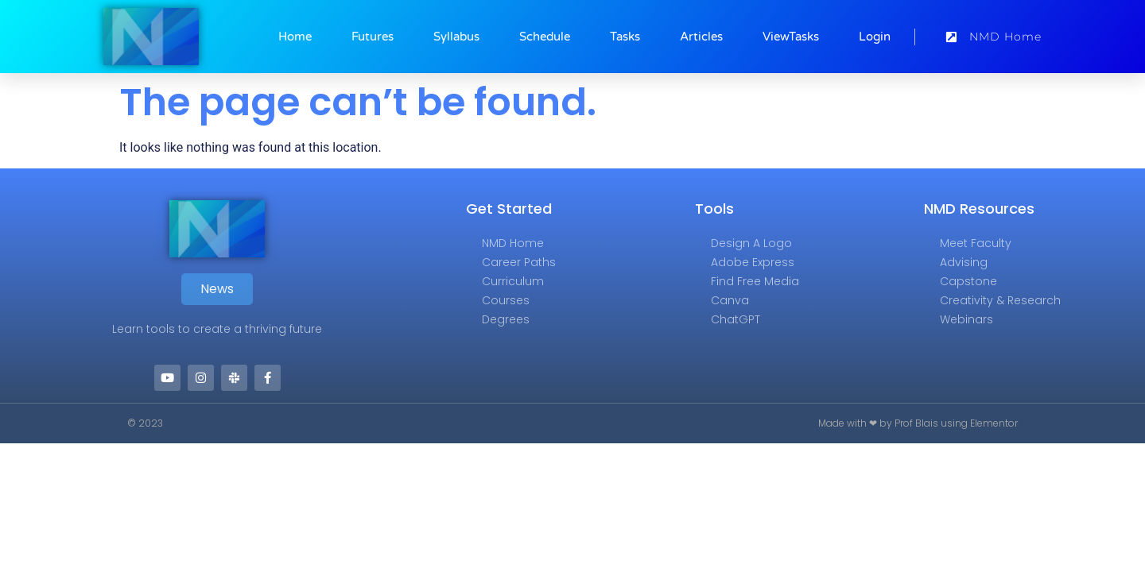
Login (875, 36)
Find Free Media (755, 281)
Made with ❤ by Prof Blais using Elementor (918, 423)
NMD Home (513, 243)
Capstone (968, 281)
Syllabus (456, 36)
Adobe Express (752, 262)
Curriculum (513, 281)
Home (295, 36)
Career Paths (519, 262)
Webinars (966, 319)
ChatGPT (735, 319)
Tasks (625, 36)
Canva (730, 300)
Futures (372, 36)
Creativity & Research (1000, 300)
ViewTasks (791, 36)
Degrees (506, 319)
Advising (964, 262)
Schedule (544, 36)
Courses (506, 300)
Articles (701, 36)
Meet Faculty (975, 243)
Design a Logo (751, 243)
